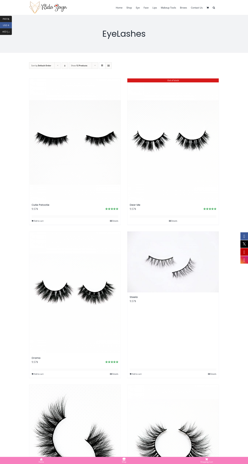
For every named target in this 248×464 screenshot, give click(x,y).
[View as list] (108, 65)
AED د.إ (7, 32)
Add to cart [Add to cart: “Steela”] (137, 374)
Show (79, 65)
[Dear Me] (173, 139)
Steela (134, 297)
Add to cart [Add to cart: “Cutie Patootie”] (38, 221)
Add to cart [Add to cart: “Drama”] (38, 374)
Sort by (41, 65)
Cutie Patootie (40, 205)
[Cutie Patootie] (75, 139)
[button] (214, 7)
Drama (36, 358)
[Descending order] (65, 65)
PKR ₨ (7, 19)
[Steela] (173, 262)
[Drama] (75, 292)
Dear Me (135, 205)
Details (115, 221)
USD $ (7, 25)
